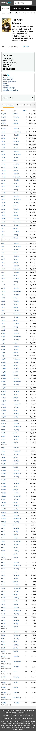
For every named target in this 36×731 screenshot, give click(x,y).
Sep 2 (3, 433)
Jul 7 (2, 249)
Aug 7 (3, 349)
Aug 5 (3, 343)
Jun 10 (3, 161)
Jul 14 (3, 272)
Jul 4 (2, 238)
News (5, 83)
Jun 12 (3, 167)
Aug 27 (3, 413)
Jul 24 (3, 304)
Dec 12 (3, 687)
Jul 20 (3, 291)
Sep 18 (3, 486)
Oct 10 (3, 557)
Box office (6, 85)
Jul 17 (3, 282)
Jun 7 (3, 151)
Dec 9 (3, 672)
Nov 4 (3, 641)
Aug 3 (3, 336)
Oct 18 (3, 585)
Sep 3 (3, 436)
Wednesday (17, 132)
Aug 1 (3, 330)
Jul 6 (2, 246)
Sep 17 (3, 483)
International (16, 8)
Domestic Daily (8, 105)
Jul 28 (3, 317)
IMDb (26, 718)
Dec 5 (3, 651)
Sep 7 (3, 451)
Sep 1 (3, 430)
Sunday (16, 120)
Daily (3, 13)
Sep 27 (3, 515)
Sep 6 (3, 448)
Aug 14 (3, 372)
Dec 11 (3, 682)
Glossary (5, 715)
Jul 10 (3, 259)
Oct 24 (3, 604)
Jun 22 (3, 199)
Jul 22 (3, 298)
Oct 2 (3, 531)
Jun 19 (3, 190)
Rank (24, 110)
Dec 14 (3, 697)
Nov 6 (3, 648)
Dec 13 (3, 692)
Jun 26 (3, 212)
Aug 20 (3, 391)
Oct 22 (3, 598)
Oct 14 (3, 572)
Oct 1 (3, 528)
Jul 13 (3, 269)
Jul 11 (3, 262)
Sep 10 (3, 460)
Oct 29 (3, 620)
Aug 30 (3, 423)
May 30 (3, 123)
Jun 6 (3, 148)
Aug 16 (3, 378)
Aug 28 (3, 417)
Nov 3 (3, 638)
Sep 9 (3, 457)
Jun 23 (3, 202)
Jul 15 (3, 275)
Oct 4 (3, 538)
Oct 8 (3, 551)
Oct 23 (3, 601)
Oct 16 (3, 578)
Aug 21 (3, 394)
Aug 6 (3, 346)
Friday (15, 114)
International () (9, 62)
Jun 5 (3, 144)
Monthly (26, 13)
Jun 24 (3, 206)
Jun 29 (3, 222)
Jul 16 (3, 278)
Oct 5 (3, 541)
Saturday (16, 117)
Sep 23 (3, 502)
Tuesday (16, 128)
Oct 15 (3, 575)
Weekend (10, 13)
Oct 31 (3, 626)
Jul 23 (3, 301)
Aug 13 (3, 368)
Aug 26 (3, 410)
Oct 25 (3, 607)
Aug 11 (3, 362)
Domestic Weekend (24, 105)
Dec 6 (3, 656)
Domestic (5, 8)
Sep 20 (3, 493)
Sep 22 (3, 499)
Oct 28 (3, 617)
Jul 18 (3, 285)
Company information (9, 81)
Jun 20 (3, 193)
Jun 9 (3, 157)
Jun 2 (3, 135)
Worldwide (27, 8)
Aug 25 (3, 407)
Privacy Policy (13, 727)
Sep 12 (3, 467)
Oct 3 (3, 534)
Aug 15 (3, 375)
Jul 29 (3, 320)
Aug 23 (3, 401)
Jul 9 (2, 256)
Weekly (18, 13)
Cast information (8, 78)
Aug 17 (3, 381)
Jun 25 (3, 209)
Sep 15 (3, 477)
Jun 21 (3, 196)
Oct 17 (3, 581)
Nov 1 (3, 632)
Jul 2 (2, 231)
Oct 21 (3, 594)
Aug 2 (3, 333)
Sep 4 (3, 439)
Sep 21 (3, 496)
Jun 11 (3, 164)
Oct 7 (3, 547)
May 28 (3, 117)
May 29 (3, 120)
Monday (16, 123)
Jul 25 (3, 307)
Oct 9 (3, 554)
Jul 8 (2, 253)
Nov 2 (3, 635)
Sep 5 (3, 442)
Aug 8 (3, 352)
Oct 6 (3, 544)
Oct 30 (3, 623)
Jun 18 (3, 186)
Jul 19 (3, 288)
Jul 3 (2, 235)
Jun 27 (3, 215)
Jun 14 (3, 173)
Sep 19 (3, 489)
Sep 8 (3, 454)
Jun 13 (3, 170)
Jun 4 (3, 141)
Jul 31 (3, 327)
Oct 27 (3, 614)
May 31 (3, 128)
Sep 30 (3, 525)
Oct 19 (3, 588)
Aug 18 (3, 384)
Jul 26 (3, 310)
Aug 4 (3, 339)
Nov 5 (3, 644)
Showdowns (21, 712)
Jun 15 (3, 177)
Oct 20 (3, 591)
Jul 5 (2, 243)
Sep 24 (3, 505)
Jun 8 (3, 154)
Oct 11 (3, 562)
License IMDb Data (23, 715)
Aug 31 (3, 426)
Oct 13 (3, 569)
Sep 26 (3, 512)
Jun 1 (3, 132)
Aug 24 (3, 404)
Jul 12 (3, 265)
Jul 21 (3, 294)
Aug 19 (3, 388)
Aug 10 (3, 359)
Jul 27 (3, 314)
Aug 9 (3, 356)
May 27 (3, 114)
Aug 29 (3, 420)
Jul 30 (3, 323)
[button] (33, 2)
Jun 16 (3, 180)
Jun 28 (3, 218)
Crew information (8, 80)
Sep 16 (3, 480)
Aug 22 (3, 397)
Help (31, 715)
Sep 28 (3, 518)
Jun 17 (3, 183)
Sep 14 (3, 473)
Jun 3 (3, 138)
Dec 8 (3, 666)
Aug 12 (3, 365)
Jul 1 (2, 228)
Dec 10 (3, 677)
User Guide (13, 715)
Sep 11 (3, 464)
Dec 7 (3, 661)
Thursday (16, 135)
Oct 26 (3, 610)
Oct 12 (3, 565)
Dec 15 (3, 703)
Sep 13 (3, 470)
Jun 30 (3, 225)
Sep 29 (3, 522)
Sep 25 (3, 509)
